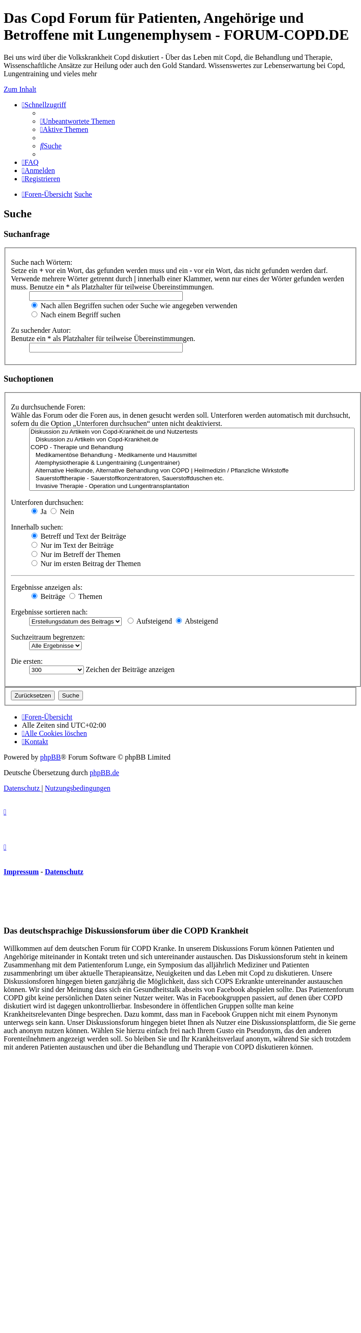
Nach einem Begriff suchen (75, 315)
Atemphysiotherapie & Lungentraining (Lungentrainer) (192, 463)
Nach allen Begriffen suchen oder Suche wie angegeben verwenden (134, 306)
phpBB (50, 757)
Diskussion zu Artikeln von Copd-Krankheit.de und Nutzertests (192, 432)
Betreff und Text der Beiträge (78, 536)
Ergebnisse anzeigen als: (47, 587)
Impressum (21, 872)
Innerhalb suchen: (37, 527)
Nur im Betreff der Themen (75, 554)
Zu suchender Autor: (41, 330)
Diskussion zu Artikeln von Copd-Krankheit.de (192, 440)
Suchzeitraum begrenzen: (48, 637)
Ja (38, 511)
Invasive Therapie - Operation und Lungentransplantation (192, 486)
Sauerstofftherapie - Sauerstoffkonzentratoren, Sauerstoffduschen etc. (192, 479)
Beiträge (48, 596)
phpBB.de (104, 773)
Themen (85, 596)
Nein (62, 511)
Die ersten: (27, 661)
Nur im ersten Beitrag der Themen (86, 563)
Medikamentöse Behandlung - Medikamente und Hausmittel (192, 455)
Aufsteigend (150, 621)
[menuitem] (77, 121)
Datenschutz (64, 872)
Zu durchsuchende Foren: (48, 407)
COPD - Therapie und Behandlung (192, 447)
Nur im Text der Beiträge (72, 545)
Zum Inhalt (20, 89)
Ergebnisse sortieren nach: (49, 612)
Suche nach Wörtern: (41, 262)
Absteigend (197, 621)
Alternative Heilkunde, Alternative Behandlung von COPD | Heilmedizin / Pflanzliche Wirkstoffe (192, 471)
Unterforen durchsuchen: (47, 502)
